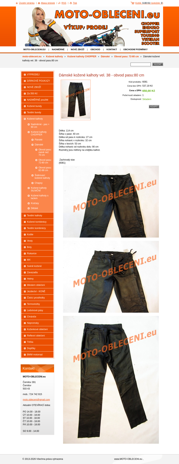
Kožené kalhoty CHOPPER (81, 56)
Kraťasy (35, 203)
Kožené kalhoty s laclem (39, 197)
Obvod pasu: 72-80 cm (126, 56)
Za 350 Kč (32, 93)
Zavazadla (32, 272)
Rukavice (31, 253)
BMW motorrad (35, 354)
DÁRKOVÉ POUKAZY (38, 81)
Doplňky (31, 348)
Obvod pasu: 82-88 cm (45, 169)
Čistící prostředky (36, 297)
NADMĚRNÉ (58, 49)
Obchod (95, 49)
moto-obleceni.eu (34, 49)
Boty (29, 247)
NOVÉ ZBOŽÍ (77, 49)
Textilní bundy (34, 112)
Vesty (30, 240)
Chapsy (39, 183)
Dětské (34, 208)
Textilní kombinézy (36, 228)
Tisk (75, 3)
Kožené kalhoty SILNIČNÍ (39, 189)
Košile (30, 234)
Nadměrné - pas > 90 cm (40, 125)
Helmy (30, 278)
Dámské (105, 56)
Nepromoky (33, 323)
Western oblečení (36, 285)
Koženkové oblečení (37, 329)
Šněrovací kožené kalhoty (42, 176)
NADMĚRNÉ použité (37, 99)
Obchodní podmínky (135, 49)
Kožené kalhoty (54, 56)
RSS (64, 3)
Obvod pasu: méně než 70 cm (45, 152)
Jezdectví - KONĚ (36, 291)
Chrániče (31, 316)
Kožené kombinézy (36, 222)
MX (28, 259)
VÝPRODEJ (33, 74)
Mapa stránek (48, 3)
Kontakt (112, 49)
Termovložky (33, 304)
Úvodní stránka (26, 3)
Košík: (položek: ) (149, 3)
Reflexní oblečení (36, 335)
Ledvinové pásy (35, 310)
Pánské (38, 139)
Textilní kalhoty (34, 215)
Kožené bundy (34, 106)
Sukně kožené (34, 266)
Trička (30, 342)
